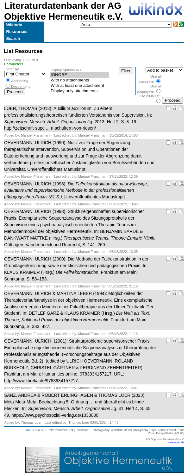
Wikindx (14, 25)
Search (13, 38)
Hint (78, 70)
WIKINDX (31, 430)
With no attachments (79, 80)
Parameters (13, 64)
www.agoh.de (175, 442)
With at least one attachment (79, 85)
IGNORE (79, 75)
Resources (16, 31)
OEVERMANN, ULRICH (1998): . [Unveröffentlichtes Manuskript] (76, 190)
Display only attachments (79, 91)
